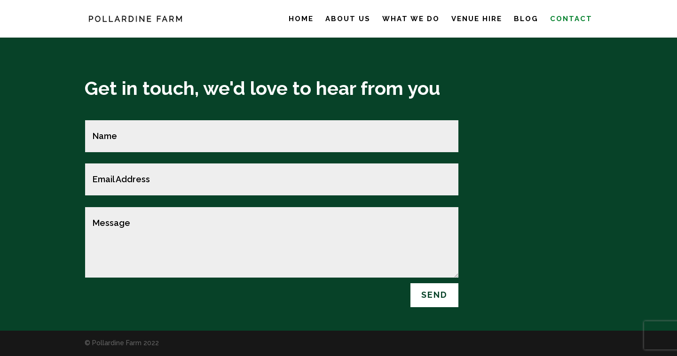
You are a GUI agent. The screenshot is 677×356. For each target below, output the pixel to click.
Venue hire (476, 19)
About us (347, 19)
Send (434, 295)
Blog (526, 19)
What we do (411, 19)
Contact (571, 19)
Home (301, 19)
